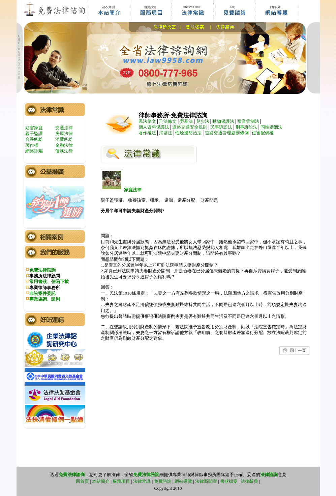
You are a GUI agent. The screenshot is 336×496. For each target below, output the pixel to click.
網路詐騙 (34, 151)
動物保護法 (223, 121)
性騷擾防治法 (188, 132)
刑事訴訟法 (246, 127)
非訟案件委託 (42, 293)
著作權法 (147, 132)
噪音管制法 (248, 121)
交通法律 (64, 127)
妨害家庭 (34, 127)
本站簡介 (101, 481)
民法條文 (147, 121)
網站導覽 (183, 481)
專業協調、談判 (44, 299)
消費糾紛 (64, 139)
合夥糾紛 (34, 139)
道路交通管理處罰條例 (227, 132)
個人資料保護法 (154, 127)
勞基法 (186, 121)
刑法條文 (168, 121)
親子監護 (34, 133)
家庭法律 (121, 189)
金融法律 (64, 145)
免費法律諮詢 (42, 270)
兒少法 (202, 121)
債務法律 (64, 151)
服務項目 (121, 481)
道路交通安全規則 (189, 127)
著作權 (31, 145)
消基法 (165, 132)
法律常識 (142, 481)
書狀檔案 (229, 481)
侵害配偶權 (263, 132)
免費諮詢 (163, 481)
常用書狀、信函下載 (49, 281)
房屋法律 (64, 133)
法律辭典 (249, 481)
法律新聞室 (206, 481)
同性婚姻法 (271, 127)
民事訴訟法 (221, 127)
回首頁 (82, 481)
